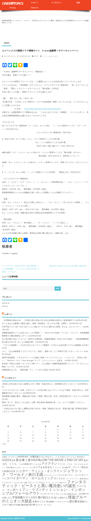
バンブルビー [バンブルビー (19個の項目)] (40, 482)
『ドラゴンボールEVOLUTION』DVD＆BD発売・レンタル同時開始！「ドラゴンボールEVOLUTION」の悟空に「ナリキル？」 (21, 269)
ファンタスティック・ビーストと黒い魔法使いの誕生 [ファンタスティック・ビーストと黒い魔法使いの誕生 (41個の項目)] (44, 483)
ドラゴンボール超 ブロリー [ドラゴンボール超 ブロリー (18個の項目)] (23, 482)
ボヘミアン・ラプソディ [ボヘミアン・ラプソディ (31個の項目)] (30, 489)
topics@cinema (9, 56)
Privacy (13, 7)
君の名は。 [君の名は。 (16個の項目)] (75, 494)
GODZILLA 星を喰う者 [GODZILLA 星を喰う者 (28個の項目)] (16, 460)
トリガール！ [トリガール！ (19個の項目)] (7, 482)
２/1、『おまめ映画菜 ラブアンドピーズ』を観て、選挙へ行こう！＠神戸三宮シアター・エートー (42, 351)
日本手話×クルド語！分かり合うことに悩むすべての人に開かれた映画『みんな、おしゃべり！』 (42, 326)
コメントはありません (50, 56)
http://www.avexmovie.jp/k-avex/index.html (42, 108)
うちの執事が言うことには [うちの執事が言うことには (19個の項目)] (30, 464)
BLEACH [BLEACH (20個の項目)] (80, 456)
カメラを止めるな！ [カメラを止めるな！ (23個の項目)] (43, 467)
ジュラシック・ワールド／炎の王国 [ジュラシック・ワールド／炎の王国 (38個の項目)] (42, 472)
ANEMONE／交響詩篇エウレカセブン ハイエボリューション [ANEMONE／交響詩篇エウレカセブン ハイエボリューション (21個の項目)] (47, 456)
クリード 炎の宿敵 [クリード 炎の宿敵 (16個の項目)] (61, 467)
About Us (34, 7)
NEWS (6, 43)
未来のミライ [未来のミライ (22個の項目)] (39, 501)
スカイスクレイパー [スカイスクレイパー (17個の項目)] (51, 475)
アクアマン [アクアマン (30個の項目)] (49, 463)
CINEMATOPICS (12, 3)
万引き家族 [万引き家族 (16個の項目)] (67, 494)
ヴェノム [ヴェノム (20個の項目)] (59, 493)
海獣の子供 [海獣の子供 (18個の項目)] (13, 505)
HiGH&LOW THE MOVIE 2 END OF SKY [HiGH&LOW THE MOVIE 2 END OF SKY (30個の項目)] (57, 460)
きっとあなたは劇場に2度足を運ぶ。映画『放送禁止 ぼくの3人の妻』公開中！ (35, 323)
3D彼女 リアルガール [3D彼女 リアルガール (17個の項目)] (9, 457)
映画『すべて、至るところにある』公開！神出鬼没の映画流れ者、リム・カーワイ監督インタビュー (43, 402)
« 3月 (4, 444)
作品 (78, 2)
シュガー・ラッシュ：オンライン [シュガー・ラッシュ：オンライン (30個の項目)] (39, 471)
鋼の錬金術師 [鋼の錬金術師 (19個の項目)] (23, 504)
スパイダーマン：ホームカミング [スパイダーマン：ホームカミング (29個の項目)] (30, 478)
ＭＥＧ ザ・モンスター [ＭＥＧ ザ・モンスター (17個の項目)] (44, 505)
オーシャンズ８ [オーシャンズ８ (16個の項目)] (28, 467)
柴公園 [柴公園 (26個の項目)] (73, 501)
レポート (34, 2)
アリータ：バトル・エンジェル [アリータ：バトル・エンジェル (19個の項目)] (70, 464)
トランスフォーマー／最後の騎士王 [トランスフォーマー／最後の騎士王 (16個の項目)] (77, 479)
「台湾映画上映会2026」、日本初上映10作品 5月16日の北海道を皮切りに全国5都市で (38, 320)
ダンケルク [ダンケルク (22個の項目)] (59, 478)
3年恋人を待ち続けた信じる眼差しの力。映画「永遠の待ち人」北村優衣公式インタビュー (39, 384)
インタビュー (56, 2)
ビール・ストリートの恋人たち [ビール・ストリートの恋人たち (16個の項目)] (56, 483)
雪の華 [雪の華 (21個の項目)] (32, 504)
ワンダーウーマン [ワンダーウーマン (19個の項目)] (47, 494)
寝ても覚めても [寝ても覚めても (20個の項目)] (61, 497)
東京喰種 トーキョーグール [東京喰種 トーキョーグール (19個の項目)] (57, 501)
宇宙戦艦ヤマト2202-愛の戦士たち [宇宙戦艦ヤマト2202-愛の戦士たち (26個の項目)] (33, 497)
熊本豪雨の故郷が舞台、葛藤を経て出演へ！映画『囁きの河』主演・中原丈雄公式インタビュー (41, 396)
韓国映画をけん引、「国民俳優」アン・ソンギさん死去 (25, 370)
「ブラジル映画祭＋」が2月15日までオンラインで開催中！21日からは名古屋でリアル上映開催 (41, 345)
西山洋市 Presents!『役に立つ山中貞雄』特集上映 (67, 266)
